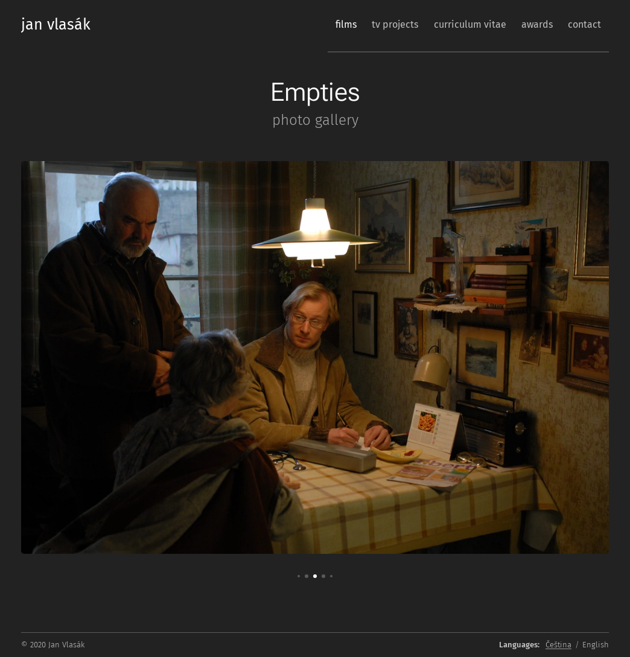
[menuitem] (317, 24)
